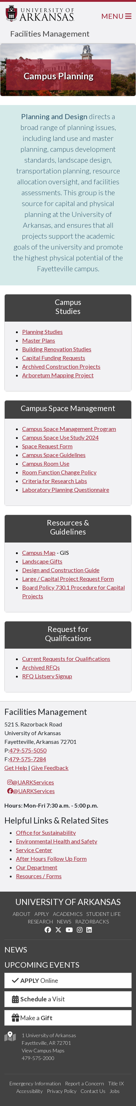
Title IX (116, 1083)
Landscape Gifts (42, 561)
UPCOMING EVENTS (41, 964)
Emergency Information (35, 1083)
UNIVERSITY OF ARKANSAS (68, 902)
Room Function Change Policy (59, 472)
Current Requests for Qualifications (66, 658)
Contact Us (93, 1091)
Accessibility (29, 1091)
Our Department (36, 867)
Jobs (115, 1091)
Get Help (16, 767)
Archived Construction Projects (61, 366)
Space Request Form (47, 446)
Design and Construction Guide (60, 569)
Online (34, 980)
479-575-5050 (27, 750)
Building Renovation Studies (56, 348)
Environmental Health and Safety (56, 841)
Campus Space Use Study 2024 (60, 437)
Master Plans (38, 340)
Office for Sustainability (46, 832)
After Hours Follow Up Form (51, 858)
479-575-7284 (27, 758)
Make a (32, 1018)
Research (40, 921)
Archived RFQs (41, 667)
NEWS (15, 949)
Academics (67, 914)
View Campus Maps (43, 1050)
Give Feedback (50, 767)
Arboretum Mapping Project (58, 375)
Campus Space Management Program (69, 428)
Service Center (34, 849)
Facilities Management (50, 33)
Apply (41, 914)
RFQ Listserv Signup (47, 676)
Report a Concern (84, 1083)
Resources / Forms (39, 875)
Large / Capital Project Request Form (68, 578)
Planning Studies (42, 331)
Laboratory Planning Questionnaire (65, 489)
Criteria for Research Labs (54, 480)
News (64, 921)
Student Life (103, 914)
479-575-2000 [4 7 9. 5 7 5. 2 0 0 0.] (38, 1058)
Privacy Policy (62, 1091)
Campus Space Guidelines (54, 454)
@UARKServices (30, 782)
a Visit (38, 999)
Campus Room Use (45, 463)
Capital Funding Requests (53, 357)
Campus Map (38, 552)
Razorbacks (92, 921)
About (21, 914)
